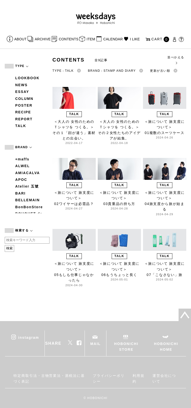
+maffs (22, 159)
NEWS (21, 85)
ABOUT (20, 39)
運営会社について (164, 378)
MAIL (95, 344)
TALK (20, 126)
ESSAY (22, 92)
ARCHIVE (43, 39)
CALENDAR (113, 39)
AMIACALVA (27, 173)
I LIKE (135, 39)
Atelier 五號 (27, 186)
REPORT (24, 119)
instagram (28, 338)
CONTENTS (68, 39)
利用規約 (138, 378)
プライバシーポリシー (108, 378)
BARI (20, 193)
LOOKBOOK (27, 78)
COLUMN (24, 99)
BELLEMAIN (27, 200)
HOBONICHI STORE (126, 346)
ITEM (91, 39)
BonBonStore (29, 207)
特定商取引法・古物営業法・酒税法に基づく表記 (49, 378)
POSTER (23, 105)
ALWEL (22, 166)
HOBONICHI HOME (166, 346)
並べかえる (175, 60)
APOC (21, 180)
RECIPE (23, 112)
